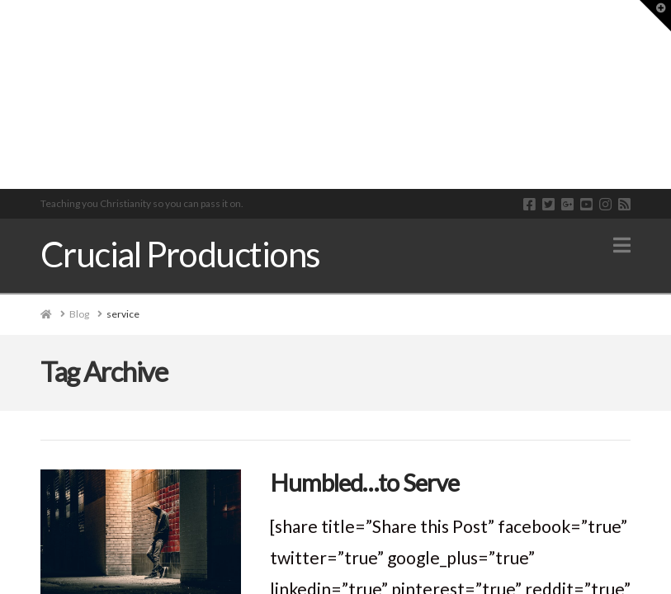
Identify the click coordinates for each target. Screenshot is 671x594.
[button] (622, 245)
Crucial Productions (180, 254)
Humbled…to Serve (364, 482)
